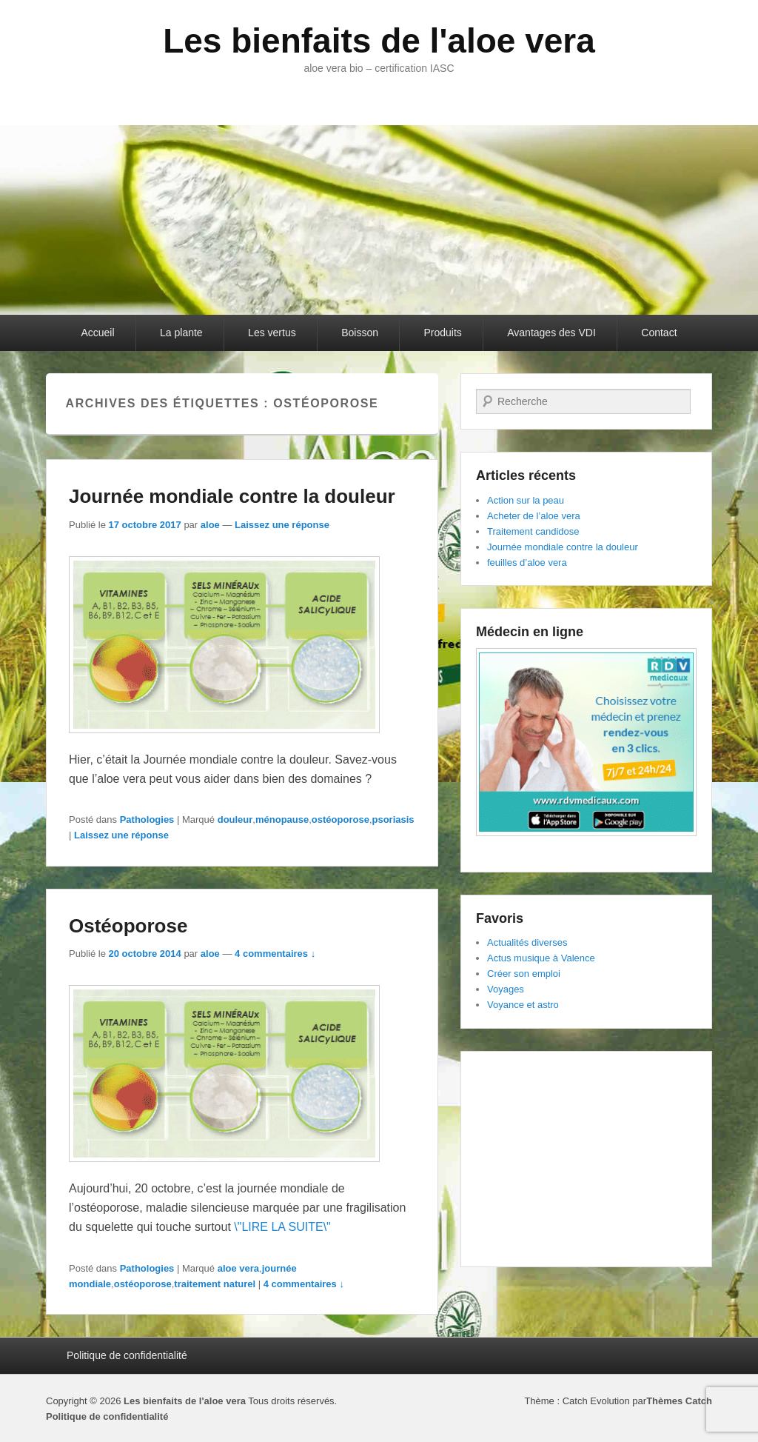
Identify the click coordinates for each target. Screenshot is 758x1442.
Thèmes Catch (679, 1400)
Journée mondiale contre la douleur (232, 496)
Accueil (97, 332)
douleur (235, 819)
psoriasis (393, 819)
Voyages (505, 989)
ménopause (282, 819)
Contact (659, 332)
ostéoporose (340, 819)
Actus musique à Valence (541, 958)
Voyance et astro (523, 1004)
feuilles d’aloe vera (527, 562)
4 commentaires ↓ (275, 953)
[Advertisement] (586, 1159)
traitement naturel (214, 1283)
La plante (181, 332)
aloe (210, 524)
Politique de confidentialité (127, 1355)
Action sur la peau (525, 500)
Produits (442, 332)
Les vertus (272, 332)
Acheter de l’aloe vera (533, 515)
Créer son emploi (523, 973)
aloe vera (238, 1268)
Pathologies (147, 819)
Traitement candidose (533, 531)
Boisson (359, 332)
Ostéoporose (128, 926)
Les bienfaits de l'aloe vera (379, 40)
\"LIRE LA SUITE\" (282, 1227)
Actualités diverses (527, 942)
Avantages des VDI (551, 332)
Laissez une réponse (282, 524)
